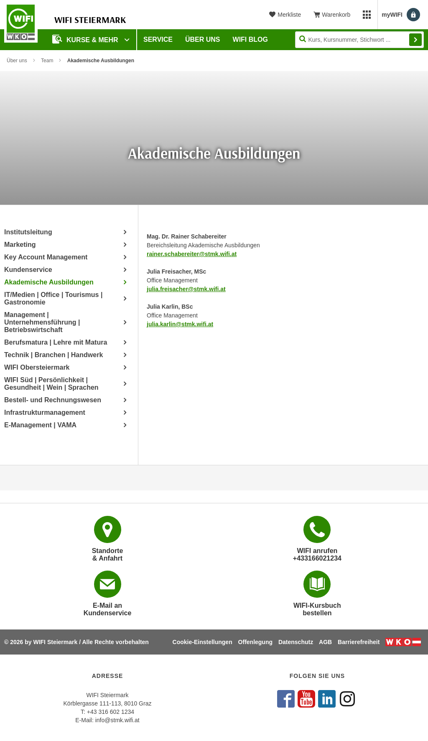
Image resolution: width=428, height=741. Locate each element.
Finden (415, 39)
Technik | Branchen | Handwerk (53, 354)
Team (47, 60)
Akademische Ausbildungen (49, 282)
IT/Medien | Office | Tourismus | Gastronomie (53, 298)
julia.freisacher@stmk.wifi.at (186, 289)
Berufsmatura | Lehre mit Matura (55, 342)
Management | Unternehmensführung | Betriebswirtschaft (42, 322)
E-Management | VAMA (40, 425)
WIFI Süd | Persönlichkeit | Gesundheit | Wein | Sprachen (51, 383)
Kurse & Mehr (86, 39)
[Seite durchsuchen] (359, 39)
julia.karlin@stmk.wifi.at (180, 324)
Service (158, 39)
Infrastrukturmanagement (44, 412)
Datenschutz (295, 642)
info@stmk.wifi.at (117, 720)
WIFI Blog (250, 39)
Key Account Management (45, 257)
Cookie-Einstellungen (202, 642)
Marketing (20, 244)
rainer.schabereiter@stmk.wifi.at (192, 254)
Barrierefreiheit (359, 642)
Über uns (202, 39)
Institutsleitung (28, 232)
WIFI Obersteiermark (37, 367)
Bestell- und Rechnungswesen (52, 399)
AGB (325, 642)
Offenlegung (255, 642)
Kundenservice (28, 269)
